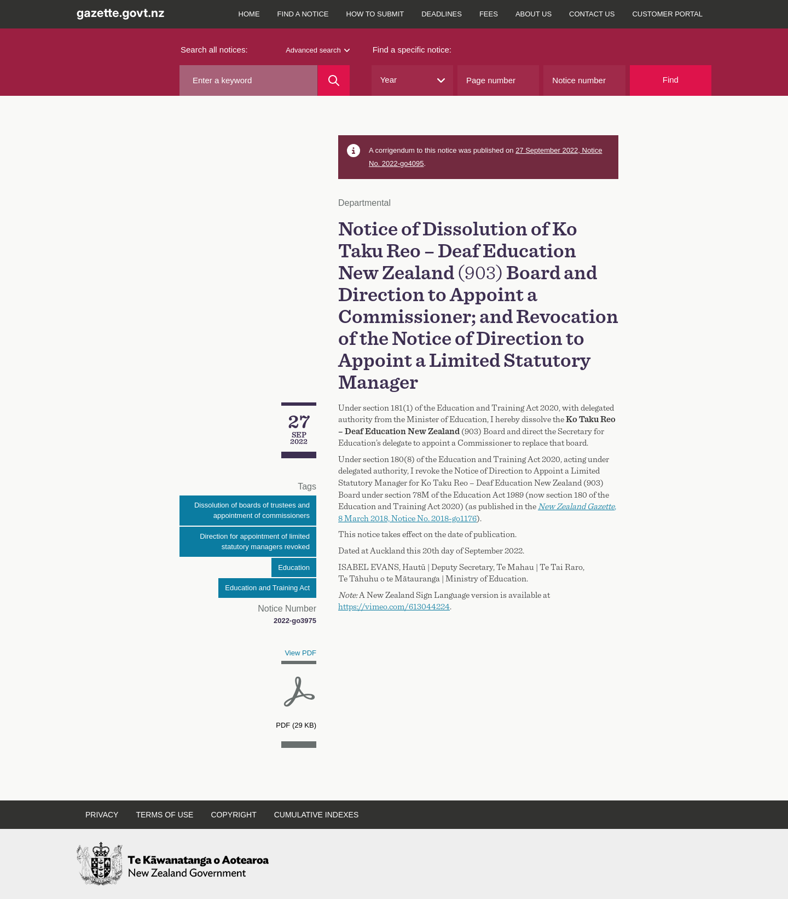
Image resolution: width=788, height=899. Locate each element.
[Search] (333, 80)
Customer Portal (667, 14)
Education (294, 567)
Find (671, 79)
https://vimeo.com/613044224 (394, 606)
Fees (488, 14)
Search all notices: (214, 49)
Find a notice (303, 14)
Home (249, 14)
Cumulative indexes (316, 814)
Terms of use (164, 814)
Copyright (233, 814)
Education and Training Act (267, 588)
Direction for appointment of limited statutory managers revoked (255, 541)
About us (533, 14)
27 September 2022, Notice (558, 150)
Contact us (592, 14)
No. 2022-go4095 (396, 163)
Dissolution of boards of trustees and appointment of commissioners (252, 510)
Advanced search (317, 50)
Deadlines (441, 14)
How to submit (375, 14)
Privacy (101, 814)
